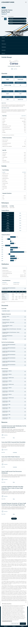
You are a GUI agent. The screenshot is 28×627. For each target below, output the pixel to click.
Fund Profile (17, 18)
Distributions (4, 47)
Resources (3, 53)
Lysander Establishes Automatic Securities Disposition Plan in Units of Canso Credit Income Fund (12, 488)
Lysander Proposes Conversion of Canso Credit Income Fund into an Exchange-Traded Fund (14, 504)
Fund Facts (17, 21)
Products (14, 626)
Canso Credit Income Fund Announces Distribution (12, 472)
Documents (3, 50)
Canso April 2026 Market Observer (11, 457)
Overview (3, 37)
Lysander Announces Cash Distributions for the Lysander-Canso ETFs (14, 427)
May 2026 (3, 438)
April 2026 (3, 452)
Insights (22, 626)
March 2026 (3, 482)
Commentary (15, 452)
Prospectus (17, 23)
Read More (5, 436)
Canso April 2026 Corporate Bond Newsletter (13, 443)
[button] (26, 2)
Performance (4, 43)
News (14, 438)
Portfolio (3, 40)
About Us (5, 626)
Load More (14, 519)
